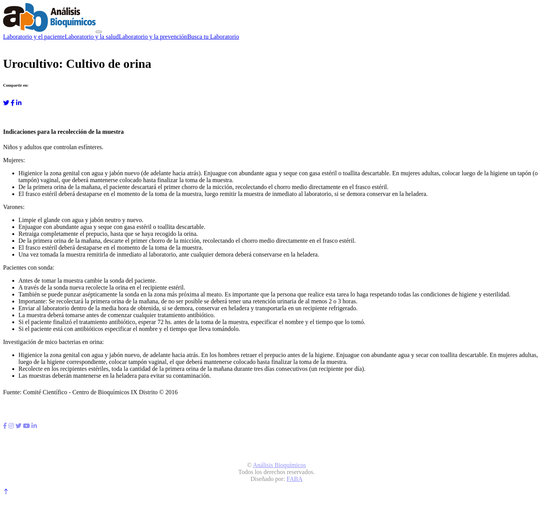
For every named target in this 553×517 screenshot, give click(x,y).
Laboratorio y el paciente (34, 36)
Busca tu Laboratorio (213, 36)
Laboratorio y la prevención (153, 36)
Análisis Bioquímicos (279, 465)
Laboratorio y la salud (92, 36)
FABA (294, 479)
